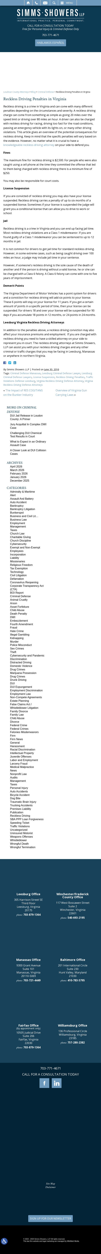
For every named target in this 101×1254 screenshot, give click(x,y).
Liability (14, 557)
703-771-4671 (50, 35)
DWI (12, 617)
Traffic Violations (20, 826)
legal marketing (48, 1241)
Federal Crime (18, 725)
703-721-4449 (32, 1089)
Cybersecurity (18, 544)
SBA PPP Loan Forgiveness (27, 819)
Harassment (17, 746)
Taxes (13, 530)
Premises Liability (20, 808)
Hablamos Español (50, 43)
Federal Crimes (19, 728)
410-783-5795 (76, 1089)
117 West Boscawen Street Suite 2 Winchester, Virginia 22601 (72, 1017)
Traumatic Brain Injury (23, 801)
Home (28, 3)
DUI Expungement (21, 686)
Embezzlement (19, 620)
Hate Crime (17, 631)
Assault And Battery (22, 498)
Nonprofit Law (18, 774)
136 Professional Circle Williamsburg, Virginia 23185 (72, 1143)
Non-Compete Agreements (26, 697)
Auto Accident (18, 502)
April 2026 (16, 466)
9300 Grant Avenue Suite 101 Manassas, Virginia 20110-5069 (28, 1079)
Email (45, 3)
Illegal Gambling (19, 634)
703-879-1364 (32, 1023)
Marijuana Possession (23, 673)
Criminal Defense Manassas (25, 373)
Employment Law (20, 694)
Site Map (50, 1183)
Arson (13, 603)
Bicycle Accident (20, 795)
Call (36, 3)
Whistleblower (18, 840)
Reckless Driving (20, 815)
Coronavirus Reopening (24, 582)
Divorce (14, 721)
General (15, 742)
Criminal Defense (46, 91)
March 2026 (17, 470)
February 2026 (19, 473)
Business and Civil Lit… (24, 516)
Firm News (16, 739)
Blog (33, 91)
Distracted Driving (20, 662)
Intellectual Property (22, 753)
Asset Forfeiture (19, 606)
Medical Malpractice (22, 767)
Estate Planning (19, 700)
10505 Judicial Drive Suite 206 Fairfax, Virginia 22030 (28, 1146)
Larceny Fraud (18, 763)
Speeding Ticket (19, 822)
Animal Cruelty (19, 599)
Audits (13, 777)
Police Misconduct (21, 645)
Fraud (13, 627)
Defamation (17, 578)
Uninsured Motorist (21, 833)
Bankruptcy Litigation (22, 509)
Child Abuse (17, 610)
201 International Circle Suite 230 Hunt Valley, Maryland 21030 (72, 1079)
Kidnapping (17, 638)
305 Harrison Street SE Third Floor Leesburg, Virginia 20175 (28, 1014)
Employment (17, 523)
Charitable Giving (20, 537)
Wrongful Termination (22, 847)
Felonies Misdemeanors (24, 732)
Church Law (17, 533)
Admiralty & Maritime (22, 491)
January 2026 (18, 477)
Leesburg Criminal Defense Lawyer (61, 373)
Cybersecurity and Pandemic (27, 655)
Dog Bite (15, 798)
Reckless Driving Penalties (70, 377)
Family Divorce (19, 711)
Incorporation (18, 554)
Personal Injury (19, 788)
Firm (12, 735)
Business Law (18, 519)
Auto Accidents (19, 791)
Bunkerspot (17, 512)
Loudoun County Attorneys (16, 91)
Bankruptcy (17, 505)
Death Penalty (18, 613)
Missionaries (17, 561)
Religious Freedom (21, 564)
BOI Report (17, 592)
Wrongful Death (19, 843)
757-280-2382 (76, 1151)
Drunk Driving (18, 679)
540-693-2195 (76, 1026)
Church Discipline (20, 540)
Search (54, 3)
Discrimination (18, 659)
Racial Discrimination (22, 749)
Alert (13, 495)
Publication (16, 812)
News (13, 770)
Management (18, 526)
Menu (69, 3)
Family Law (17, 714)
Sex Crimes (17, 648)
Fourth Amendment (21, 624)
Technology (17, 572)
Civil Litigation (18, 575)
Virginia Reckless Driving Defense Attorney (60, 381)
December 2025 (19, 480)
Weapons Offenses (21, 836)
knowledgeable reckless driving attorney (28, 145)
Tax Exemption (19, 568)
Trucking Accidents (21, 805)
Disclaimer (50, 1187)
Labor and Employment (24, 760)
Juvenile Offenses (20, 756)
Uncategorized (18, 829)
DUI (12, 683)
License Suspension (44, 377)
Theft (13, 652)
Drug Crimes (17, 669)
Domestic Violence (21, 666)
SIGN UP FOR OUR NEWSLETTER (50, 1218)
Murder (14, 641)
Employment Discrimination (26, 690)
